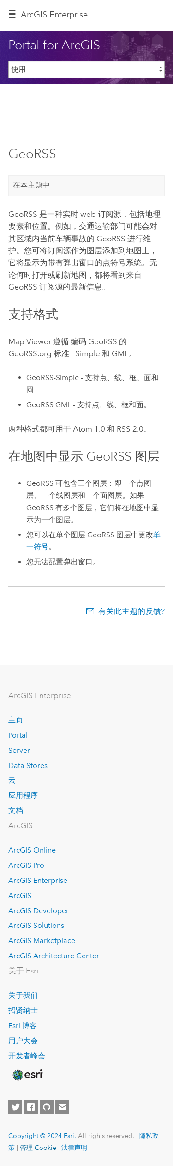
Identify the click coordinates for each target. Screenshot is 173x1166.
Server (19, 750)
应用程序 (23, 795)
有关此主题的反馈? (131, 611)
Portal (18, 735)
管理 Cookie (38, 1147)
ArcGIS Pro (26, 865)
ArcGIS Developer (38, 910)
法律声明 (74, 1147)
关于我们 (23, 995)
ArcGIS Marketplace (41, 940)
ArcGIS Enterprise (37, 880)
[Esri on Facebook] (31, 1107)
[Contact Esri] (62, 1107)
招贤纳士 (23, 1010)
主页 (15, 720)
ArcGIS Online (32, 850)
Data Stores (28, 765)
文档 (15, 810)
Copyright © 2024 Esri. (42, 1135)
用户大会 (23, 1040)
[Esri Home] (27, 1075)
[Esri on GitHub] (47, 1107)
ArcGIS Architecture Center (53, 955)
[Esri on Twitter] (15, 1107)
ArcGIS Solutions (36, 925)
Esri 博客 (22, 1025)
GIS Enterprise (54, 15)
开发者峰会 (26, 1056)
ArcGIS (19, 895)
